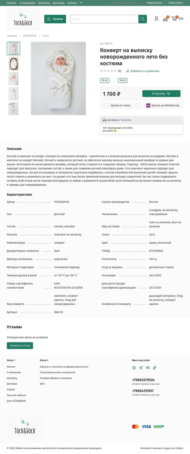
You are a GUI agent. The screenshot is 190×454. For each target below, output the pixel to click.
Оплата (72, 3)
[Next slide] (13, 111)
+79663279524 (154, 3)
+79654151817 (175, 3)
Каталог (12, 3)
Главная (12, 35)
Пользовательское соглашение (57, 372)
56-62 (105, 80)
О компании (27, 3)
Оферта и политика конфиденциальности (64, 366)
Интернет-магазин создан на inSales (162, 448)
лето (46, 35)
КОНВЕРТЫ (30, 35)
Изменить (126, 120)
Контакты (44, 3)
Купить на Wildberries (162, 105)
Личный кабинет (16, 395)
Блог (42, 383)
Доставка (59, 3)
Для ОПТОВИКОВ (16, 401)
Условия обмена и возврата (56, 378)
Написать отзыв (20, 345)
